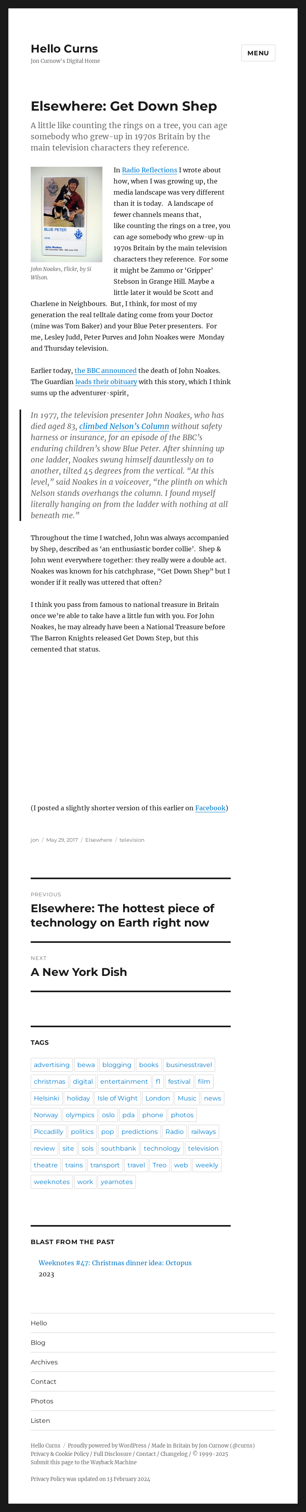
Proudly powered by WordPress (107, 1445)
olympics (80, 1115)
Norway (46, 1115)
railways (203, 1131)
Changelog (174, 1454)
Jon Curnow (214, 1445)
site (68, 1148)
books (149, 1065)
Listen (40, 1420)
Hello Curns (64, 48)
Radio (174, 1131)
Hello (39, 1323)
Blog (38, 1342)
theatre (46, 1165)
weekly (207, 1165)
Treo (160, 1165)
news (212, 1098)
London (157, 1098)
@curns (242, 1445)
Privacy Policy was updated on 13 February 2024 (90, 1479)
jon (35, 840)
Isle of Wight (118, 1098)
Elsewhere (98, 840)
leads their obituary (106, 382)
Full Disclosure (112, 1454)
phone (152, 1115)
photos (182, 1115)
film (204, 1081)
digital (83, 1081)
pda (128, 1115)
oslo (108, 1115)
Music (187, 1098)
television (132, 840)
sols (88, 1148)
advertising (52, 1065)
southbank (118, 1148)
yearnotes (117, 1182)
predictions (140, 1131)
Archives (44, 1362)
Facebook (210, 808)
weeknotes (52, 1182)
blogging (116, 1065)
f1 (158, 1081)
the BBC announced (106, 371)
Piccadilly (48, 1131)
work (85, 1182)
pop (107, 1131)
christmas (49, 1081)
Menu (258, 53)
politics (82, 1131)
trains (74, 1165)
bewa (86, 1065)
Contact (44, 1381)
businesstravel (189, 1065)
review (44, 1148)
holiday (78, 1098)
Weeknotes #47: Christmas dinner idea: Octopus (115, 1263)
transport (105, 1165)
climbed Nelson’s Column (124, 426)
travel (136, 1165)
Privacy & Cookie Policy (60, 1454)
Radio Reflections (149, 170)
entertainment (124, 1081)
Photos (42, 1401)
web (181, 1165)
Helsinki (46, 1098)
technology (162, 1148)
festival (179, 1081)
